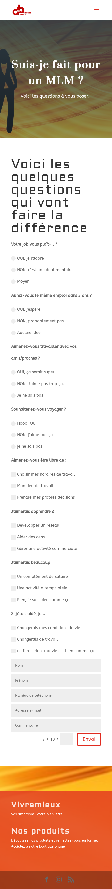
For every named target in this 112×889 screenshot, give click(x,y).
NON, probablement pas (37, 321)
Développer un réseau (35, 525)
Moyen (20, 281)
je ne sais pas (26, 446)
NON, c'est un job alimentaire (42, 269)
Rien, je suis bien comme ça (40, 599)
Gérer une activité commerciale (44, 548)
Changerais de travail (34, 639)
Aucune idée (26, 332)
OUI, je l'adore (27, 258)
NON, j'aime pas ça (32, 434)
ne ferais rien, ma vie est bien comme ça (52, 650)
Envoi (89, 739)
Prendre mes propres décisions (43, 497)
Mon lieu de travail (32, 485)
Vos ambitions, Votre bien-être (37, 814)
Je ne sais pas (27, 395)
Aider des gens (28, 537)
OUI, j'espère (25, 309)
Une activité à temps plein (39, 588)
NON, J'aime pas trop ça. (37, 383)
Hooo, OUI (24, 423)
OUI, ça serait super (32, 372)
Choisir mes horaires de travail (43, 474)
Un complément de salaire (39, 576)
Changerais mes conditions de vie (45, 627)
